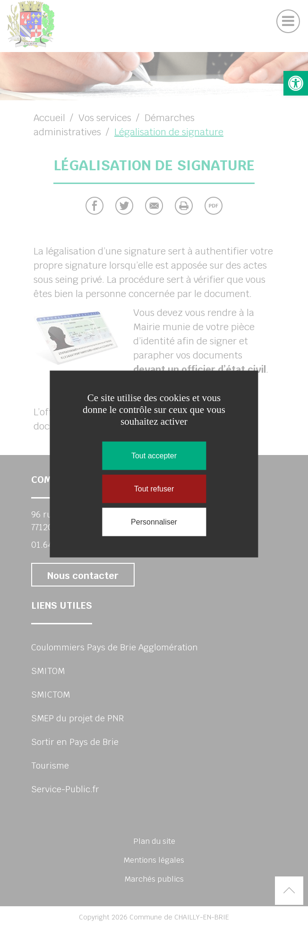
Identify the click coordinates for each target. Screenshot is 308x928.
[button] (295, 83)
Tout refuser (154, 489)
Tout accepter (154, 456)
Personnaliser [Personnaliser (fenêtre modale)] (154, 522)
